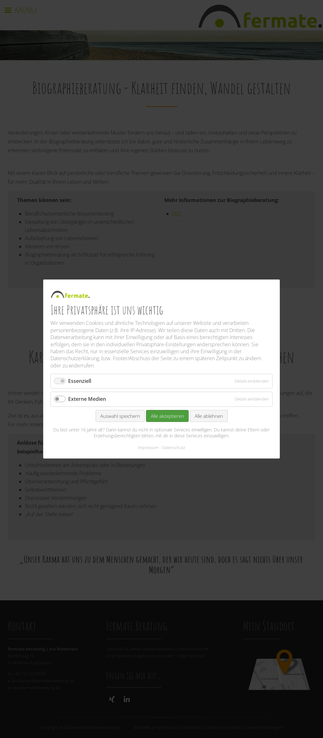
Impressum (148, 447)
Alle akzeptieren (167, 416)
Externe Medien (87, 399)
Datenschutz (173, 447)
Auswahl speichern (120, 416)
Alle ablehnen (209, 416)
